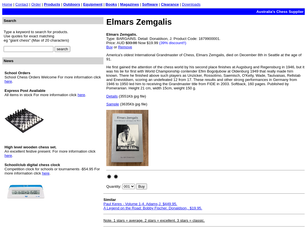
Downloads (191, 4)
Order (36, 4)
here (8, 81)
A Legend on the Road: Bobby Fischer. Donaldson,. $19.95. (152, 208)
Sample (112, 104)
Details (112, 96)
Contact (21, 4)
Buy (109, 47)
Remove (125, 47)
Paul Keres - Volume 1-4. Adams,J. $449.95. (140, 204)
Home (7, 4)
